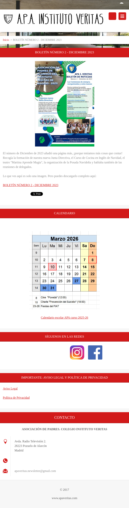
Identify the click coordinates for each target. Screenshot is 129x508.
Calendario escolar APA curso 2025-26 (64, 317)
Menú (122, 16)
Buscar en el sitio (112, 16)
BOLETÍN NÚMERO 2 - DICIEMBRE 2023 (30, 185)
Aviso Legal (10, 388)
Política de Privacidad (16, 397)
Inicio (6, 40)
